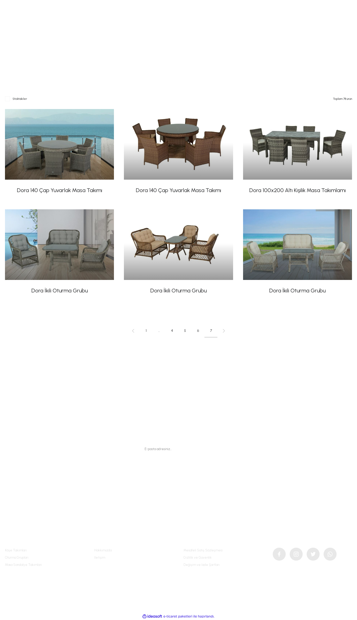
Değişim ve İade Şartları (201, 565)
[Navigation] (12, 16)
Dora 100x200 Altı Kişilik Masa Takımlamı (297, 190)
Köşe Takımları (16, 550)
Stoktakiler (19, 99)
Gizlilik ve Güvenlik (197, 557)
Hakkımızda (103, 550)
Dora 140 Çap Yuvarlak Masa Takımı (59, 190)
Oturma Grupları (16, 557)
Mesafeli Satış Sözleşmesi (203, 550)
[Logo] (178, 16)
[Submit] (210, 448)
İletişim (99, 557)
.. (159, 331)
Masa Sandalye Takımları (23, 565)
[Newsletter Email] (178, 448)
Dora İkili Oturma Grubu (59, 290)
